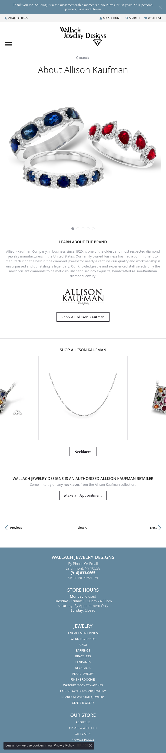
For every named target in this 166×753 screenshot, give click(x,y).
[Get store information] (83, 578)
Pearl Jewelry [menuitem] (83, 674)
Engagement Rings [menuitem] (83, 633)
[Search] (133, 18)
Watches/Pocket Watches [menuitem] (83, 685)
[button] (72, 228)
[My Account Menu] (110, 18)
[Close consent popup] (90, 745)
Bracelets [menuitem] (83, 656)
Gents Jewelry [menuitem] (83, 703)
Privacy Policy (64, 745)
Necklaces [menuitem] (83, 668)
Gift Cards (83, 734)
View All (82, 528)
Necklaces (83, 451)
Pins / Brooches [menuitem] (83, 679)
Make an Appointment (83, 495)
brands (84, 58)
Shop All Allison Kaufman (83, 316)
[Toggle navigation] (8, 44)
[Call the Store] (83, 572)
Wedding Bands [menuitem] (83, 639)
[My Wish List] (152, 18)
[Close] (160, 7)
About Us (83, 722)
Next (153, 528)
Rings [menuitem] (83, 644)
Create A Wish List (83, 728)
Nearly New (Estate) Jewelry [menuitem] (83, 697)
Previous (16, 528)
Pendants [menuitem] (83, 662)
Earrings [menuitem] (83, 650)
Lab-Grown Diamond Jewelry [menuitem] (83, 691)
